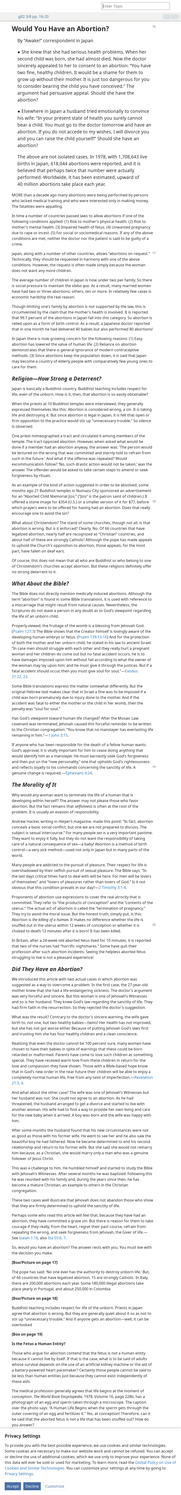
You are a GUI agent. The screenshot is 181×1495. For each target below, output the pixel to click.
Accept (13, 1486)
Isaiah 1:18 (28, 1237)
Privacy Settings (19, 1473)
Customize (54, 1486)
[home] (7, 6)
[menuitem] (7, 6)
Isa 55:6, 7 (57, 1237)
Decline (32, 1486)
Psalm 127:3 (23, 631)
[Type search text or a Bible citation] (133, 6)
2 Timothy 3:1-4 (112, 887)
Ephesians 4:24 (79, 773)
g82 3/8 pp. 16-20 (31, 16)
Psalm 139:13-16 (92, 637)
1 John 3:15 (58, 735)
